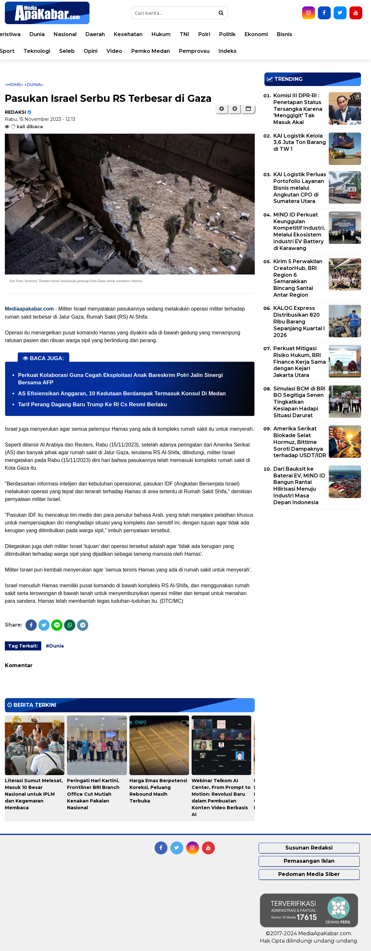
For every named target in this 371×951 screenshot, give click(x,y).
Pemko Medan (195, 51)
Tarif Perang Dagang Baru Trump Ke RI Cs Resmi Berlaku (92, 404)
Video (159, 51)
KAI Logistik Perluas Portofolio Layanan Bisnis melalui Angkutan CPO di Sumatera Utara (299, 187)
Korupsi (25, 51)
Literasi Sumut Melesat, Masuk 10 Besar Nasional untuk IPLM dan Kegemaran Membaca (34, 794)
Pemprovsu (239, 51)
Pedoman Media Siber (309, 874)
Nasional (110, 34)
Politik (272, 34)
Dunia (82, 34)
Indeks (273, 51)
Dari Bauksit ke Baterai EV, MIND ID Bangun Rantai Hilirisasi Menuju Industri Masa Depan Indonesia (299, 485)
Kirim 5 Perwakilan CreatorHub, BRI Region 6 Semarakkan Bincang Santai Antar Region (297, 278)
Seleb (112, 51)
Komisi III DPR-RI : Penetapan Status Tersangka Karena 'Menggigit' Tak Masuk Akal (297, 108)
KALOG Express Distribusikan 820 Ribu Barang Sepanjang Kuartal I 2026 (299, 321)
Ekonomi (301, 34)
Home (23, 34)
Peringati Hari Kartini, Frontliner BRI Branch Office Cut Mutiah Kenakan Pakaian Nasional (93, 794)
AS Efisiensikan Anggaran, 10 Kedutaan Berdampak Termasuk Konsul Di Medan (122, 393)
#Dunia (55, 646)
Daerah (140, 34)
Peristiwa (53, 34)
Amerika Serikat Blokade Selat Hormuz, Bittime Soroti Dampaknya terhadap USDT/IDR (299, 442)
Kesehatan (173, 34)
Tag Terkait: (23, 646)
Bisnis (330, 34)
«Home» (14, 84)
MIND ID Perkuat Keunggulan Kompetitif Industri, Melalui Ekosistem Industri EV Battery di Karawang (299, 231)
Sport (52, 51)
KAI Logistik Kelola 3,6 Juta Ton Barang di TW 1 (299, 142)
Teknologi (82, 51)
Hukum (206, 34)
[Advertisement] (312, 559)
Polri (249, 34)
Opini (136, 51)
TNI (229, 34)
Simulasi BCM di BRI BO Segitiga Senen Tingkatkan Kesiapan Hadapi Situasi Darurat (299, 402)
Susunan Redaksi (309, 848)
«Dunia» (33, 84)
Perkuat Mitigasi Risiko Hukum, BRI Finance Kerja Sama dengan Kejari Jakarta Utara (299, 361)
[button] (248, 108)
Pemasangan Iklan (309, 861)
